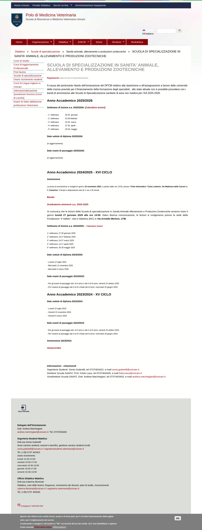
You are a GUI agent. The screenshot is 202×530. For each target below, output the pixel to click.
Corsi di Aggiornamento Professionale (26, 66)
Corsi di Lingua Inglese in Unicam (27, 85)
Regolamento (53, 78)
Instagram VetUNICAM (30, 506)
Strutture (115, 43)
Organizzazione (39, 43)
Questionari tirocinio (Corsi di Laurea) (28, 96)
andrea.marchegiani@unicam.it (149, 376)
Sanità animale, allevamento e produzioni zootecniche (96, 51)
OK (178, 519)
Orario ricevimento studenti (28, 79)
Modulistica (137, 42)
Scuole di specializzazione (45, 51)
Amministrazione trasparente (90, 5)
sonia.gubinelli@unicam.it (125, 369)
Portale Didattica (41, 5)
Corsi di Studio (21, 60)
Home (19, 42)
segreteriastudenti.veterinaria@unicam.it (64, 449)
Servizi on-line (62, 6)
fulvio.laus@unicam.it (130, 373)
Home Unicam (21, 5)
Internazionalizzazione (25, 90)
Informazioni (59, 527)
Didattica (62, 43)
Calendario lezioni (95, 107)
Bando (50, 197)
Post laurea (20, 72)
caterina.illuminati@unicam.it (31, 488)
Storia (99, 42)
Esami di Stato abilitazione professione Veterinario (28, 103)
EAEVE (81, 43)
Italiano (148, 33)
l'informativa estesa (43, 528)
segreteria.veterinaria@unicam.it (63, 488)
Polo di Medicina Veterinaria (51, 15)
